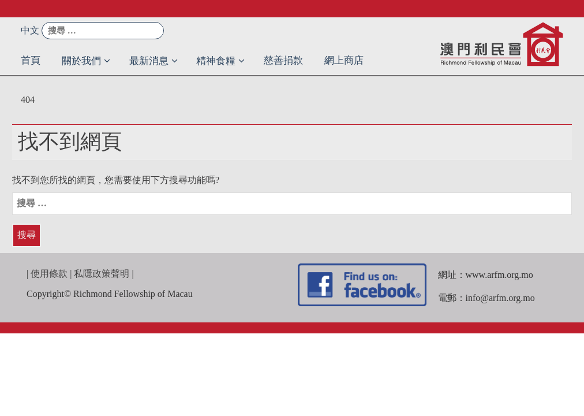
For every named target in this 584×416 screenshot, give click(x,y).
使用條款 (49, 273)
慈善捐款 (283, 60)
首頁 (30, 60)
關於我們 (81, 60)
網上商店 (344, 60)
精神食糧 (215, 60)
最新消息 (149, 60)
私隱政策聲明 (101, 273)
